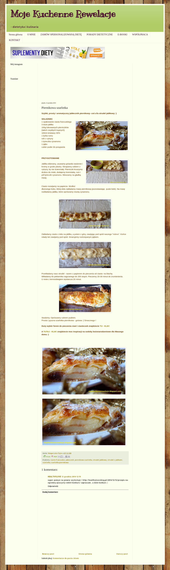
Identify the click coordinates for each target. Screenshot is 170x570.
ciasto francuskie (57, 460)
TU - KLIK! (105, 326)
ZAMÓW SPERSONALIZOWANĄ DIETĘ (61, 34)
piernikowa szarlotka (83, 460)
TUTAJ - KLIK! (50, 331)
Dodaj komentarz (50, 492)
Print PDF (50, 456)
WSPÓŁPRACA (140, 34)
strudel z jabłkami (115, 460)
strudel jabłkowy (100, 460)
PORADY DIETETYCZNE (100, 34)
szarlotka (46, 462)
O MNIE (31, 34)
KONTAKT (14, 40)
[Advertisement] (85, 82)
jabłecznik (70, 460)
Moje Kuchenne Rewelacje (62, 13)
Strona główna (15, 34)
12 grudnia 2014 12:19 (71, 476)
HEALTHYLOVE (54, 476)
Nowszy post (48, 554)
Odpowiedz (53, 486)
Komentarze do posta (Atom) (66, 558)
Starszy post (122, 554)
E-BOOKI (122, 34)
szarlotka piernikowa (60, 462)
